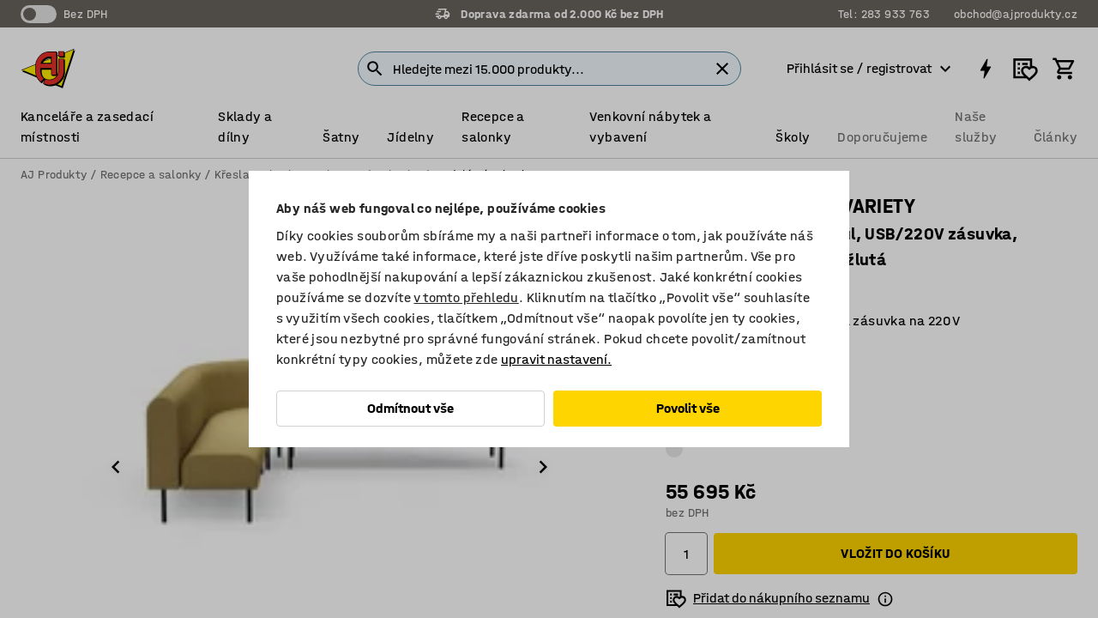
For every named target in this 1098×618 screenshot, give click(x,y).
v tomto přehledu (465, 297)
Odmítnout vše (410, 408)
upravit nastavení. (556, 359)
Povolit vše (688, 408)
